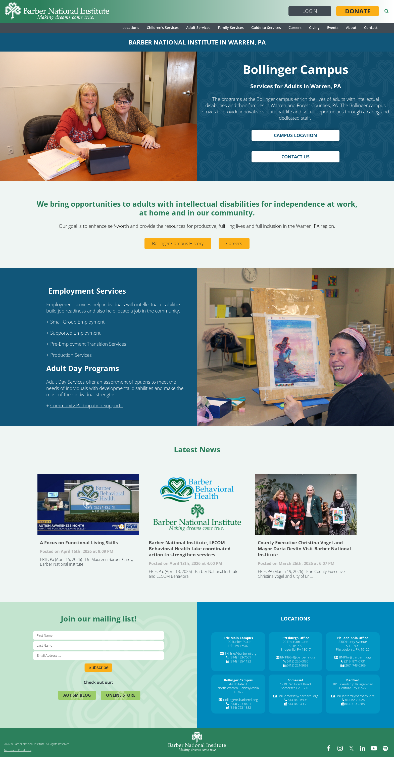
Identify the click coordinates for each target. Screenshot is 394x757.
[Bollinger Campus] (238, 680)
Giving (314, 27)
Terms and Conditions (17, 750)
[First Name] (98, 635)
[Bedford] (352, 680)
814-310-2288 (355, 703)
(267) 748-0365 (355, 665)
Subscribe (98, 667)
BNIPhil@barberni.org (355, 657)
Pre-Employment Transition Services (88, 344)
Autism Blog (77, 695)
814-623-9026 (355, 699)
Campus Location (295, 135)
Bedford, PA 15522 (352, 688)
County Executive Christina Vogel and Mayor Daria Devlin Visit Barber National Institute (306, 504)
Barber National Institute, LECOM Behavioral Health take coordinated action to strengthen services (197, 504)
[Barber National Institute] (57, 11)
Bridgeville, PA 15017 (295, 649)
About (351, 27)
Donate (357, 11)
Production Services (71, 355)
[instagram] (340, 748)
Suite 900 (352, 645)
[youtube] (374, 748)
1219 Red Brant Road (295, 684)
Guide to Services (266, 27)
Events (332, 27)
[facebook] (329, 748)
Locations (130, 27)
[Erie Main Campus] (238, 638)
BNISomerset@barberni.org (298, 696)
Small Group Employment (77, 322)
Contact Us (295, 157)
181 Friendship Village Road (352, 684)
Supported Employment (75, 333)
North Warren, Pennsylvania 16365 (238, 690)
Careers (295, 27)
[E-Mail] (98, 655)
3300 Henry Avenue (352, 641)
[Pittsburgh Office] (295, 638)
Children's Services (163, 27)
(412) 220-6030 (297, 661)
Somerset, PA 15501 (295, 688)
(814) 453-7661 (240, 657)
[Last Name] (98, 645)
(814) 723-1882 (240, 707)
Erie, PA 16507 (238, 645)
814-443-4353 (297, 703)
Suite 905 (295, 645)
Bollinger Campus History (178, 243)
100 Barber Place (238, 641)
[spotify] (385, 748)
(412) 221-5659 (297, 665)
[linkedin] (363, 748)
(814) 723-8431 (240, 703)
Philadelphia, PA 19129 (352, 649)
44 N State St (238, 684)
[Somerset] (295, 680)
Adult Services (198, 27)
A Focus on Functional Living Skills (88, 504)
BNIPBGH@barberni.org (297, 657)
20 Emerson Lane (295, 641)
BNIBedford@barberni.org (355, 696)
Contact (371, 27)
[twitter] (351, 748)
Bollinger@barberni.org (240, 699)
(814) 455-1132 (240, 661)
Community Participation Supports (86, 405)
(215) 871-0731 (355, 661)
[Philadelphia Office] (352, 638)
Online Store (120, 695)
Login (310, 11)
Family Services (231, 27)
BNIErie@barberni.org (240, 653)
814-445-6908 (297, 699)
